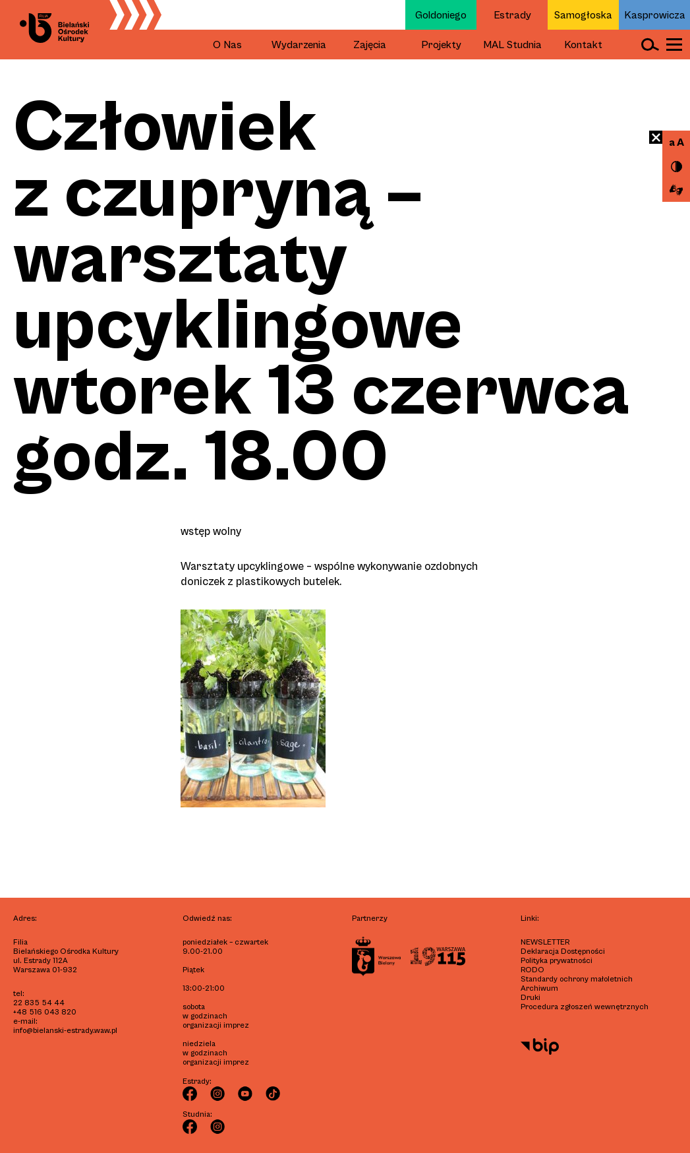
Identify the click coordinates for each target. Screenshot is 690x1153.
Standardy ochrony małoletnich (577, 979)
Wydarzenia (299, 45)
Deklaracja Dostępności (563, 951)
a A (676, 142)
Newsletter (545, 942)
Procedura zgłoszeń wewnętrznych (584, 1007)
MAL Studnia (512, 45)
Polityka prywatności (556, 960)
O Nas (227, 45)
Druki (530, 997)
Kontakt (583, 45)
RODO (532, 970)
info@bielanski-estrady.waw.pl (65, 1030)
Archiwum (539, 988)
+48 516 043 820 (44, 1012)
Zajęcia (369, 45)
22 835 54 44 (39, 1003)
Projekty (441, 45)
